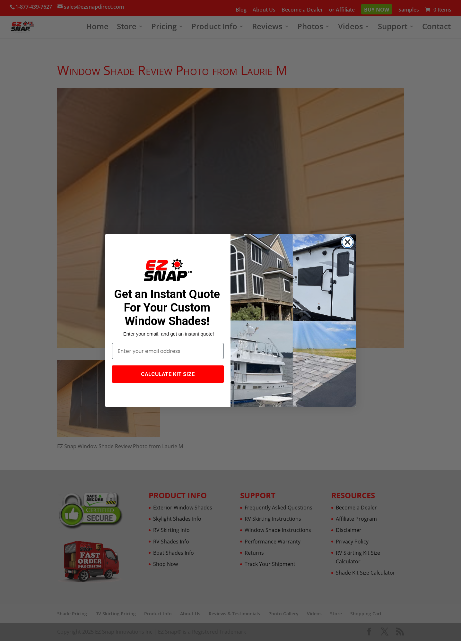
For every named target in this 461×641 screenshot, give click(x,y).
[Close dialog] (347, 242)
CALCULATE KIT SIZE (168, 374)
